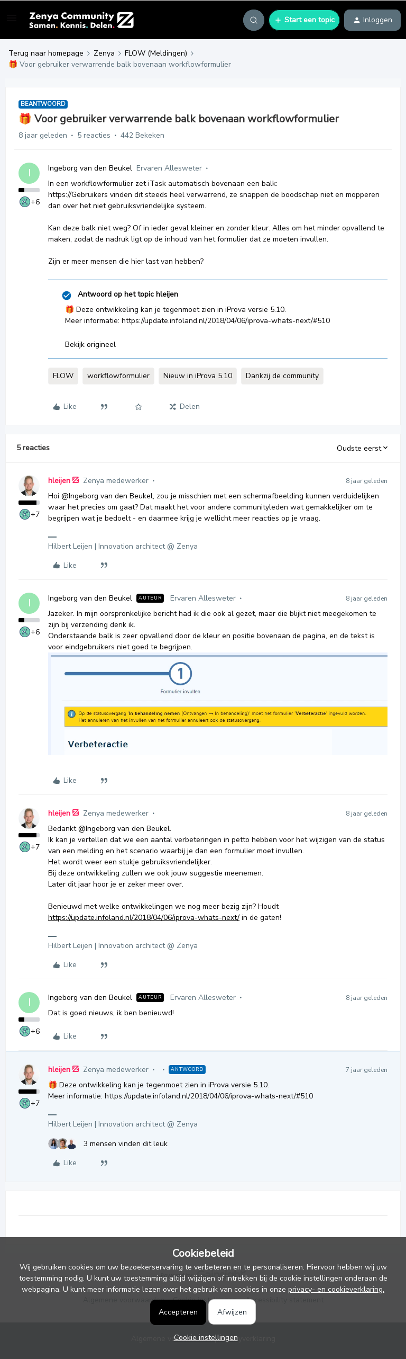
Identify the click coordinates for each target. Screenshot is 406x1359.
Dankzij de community (282, 376)
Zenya (104, 53)
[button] (11, 22)
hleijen (59, 481)
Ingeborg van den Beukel (90, 168)
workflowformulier (118, 376)
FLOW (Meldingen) (156, 53)
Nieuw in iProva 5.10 (197, 376)
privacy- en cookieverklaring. (336, 1289)
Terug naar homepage (46, 53)
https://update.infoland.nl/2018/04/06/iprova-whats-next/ (143, 918)
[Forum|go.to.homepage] (81, 20)
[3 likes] (108, 1143)
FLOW (63, 376)
